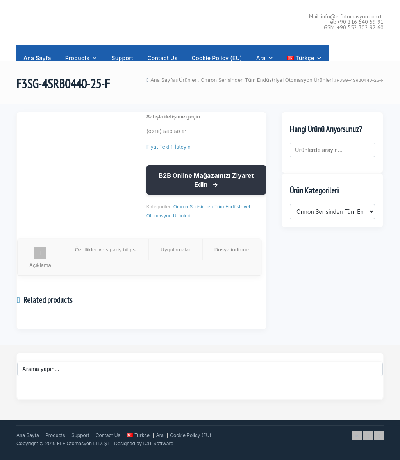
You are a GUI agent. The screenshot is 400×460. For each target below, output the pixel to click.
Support (122, 58)
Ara (264, 55)
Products (81, 55)
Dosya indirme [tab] (231, 249)
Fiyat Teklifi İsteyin (168, 146)
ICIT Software (158, 443)
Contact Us (162, 58)
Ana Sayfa (37, 58)
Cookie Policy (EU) (217, 58)
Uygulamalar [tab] (176, 249)
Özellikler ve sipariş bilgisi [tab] (106, 249)
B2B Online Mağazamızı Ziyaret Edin (206, 180)
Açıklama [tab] (40, 257)
